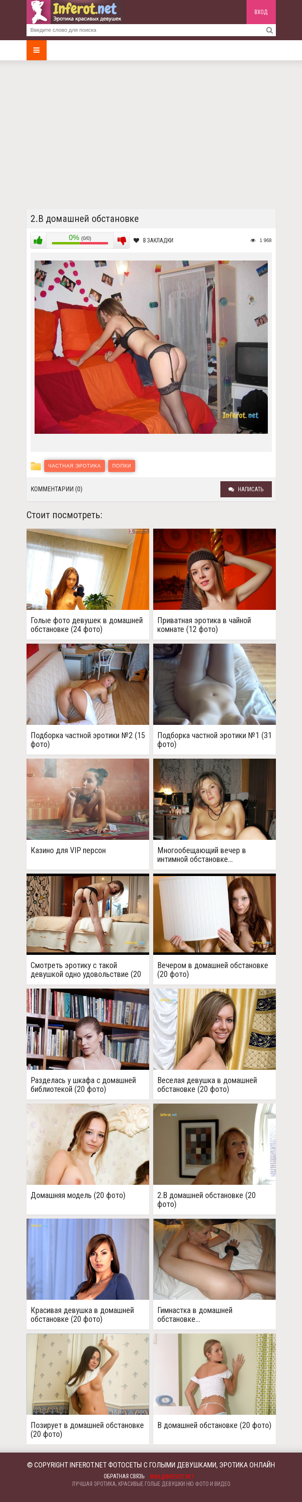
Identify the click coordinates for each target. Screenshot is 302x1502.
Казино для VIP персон (68, 850)
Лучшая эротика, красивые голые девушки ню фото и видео (151, 1484)
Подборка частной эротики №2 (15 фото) (88, 740)
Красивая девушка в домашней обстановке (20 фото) (82, 1314)
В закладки (153, 240)
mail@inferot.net (172, 1476)
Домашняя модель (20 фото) (78, 1195)
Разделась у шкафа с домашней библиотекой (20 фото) (83, 1085)
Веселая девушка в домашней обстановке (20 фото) (207, 1085)
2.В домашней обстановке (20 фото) (206, 1200)
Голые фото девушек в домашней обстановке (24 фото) (87, 625)
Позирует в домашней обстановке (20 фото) (87, 1429)
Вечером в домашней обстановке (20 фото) (212, 970)
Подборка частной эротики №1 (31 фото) (214, 740)
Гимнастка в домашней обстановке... (194, 1314)
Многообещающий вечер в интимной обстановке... (201, 855)
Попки (121, 466)
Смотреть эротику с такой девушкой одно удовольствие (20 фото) (86, 970)
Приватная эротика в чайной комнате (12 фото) (204, 625)
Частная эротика (74, 466)
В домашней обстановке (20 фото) (214, 1425)
